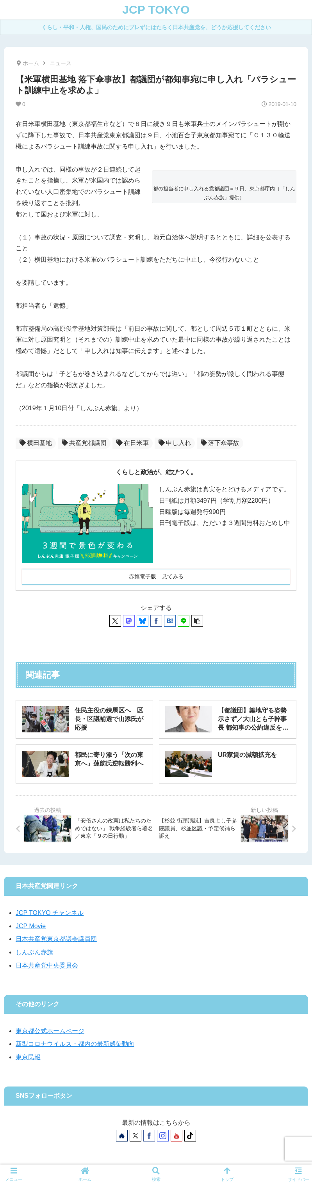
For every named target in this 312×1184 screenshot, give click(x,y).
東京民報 (28, 1057)
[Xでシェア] (115, 621)
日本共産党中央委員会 (47, 965)
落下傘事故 (220, 443)
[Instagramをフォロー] (163, 1135)
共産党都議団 (84, 443)
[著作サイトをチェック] (122, 1135)
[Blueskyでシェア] (142, 621)
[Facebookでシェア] (156, 621)
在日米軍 (132, 443)
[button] (197, 621)
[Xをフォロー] (135, 1135)
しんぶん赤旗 (34, 952)
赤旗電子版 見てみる (156, 576)
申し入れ (175, 443)
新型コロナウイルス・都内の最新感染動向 (75, 1043)
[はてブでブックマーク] (170, 621)
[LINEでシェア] (183, 621)
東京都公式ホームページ (50, 1031)
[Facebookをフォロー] (149, 1135)
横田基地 (36, 443)
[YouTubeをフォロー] (176, 1135)
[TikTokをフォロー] (190, 1135)
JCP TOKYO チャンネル (50, 912)
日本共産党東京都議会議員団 (56, 939)
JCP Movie (31, 926)
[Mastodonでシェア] (129, 621)
